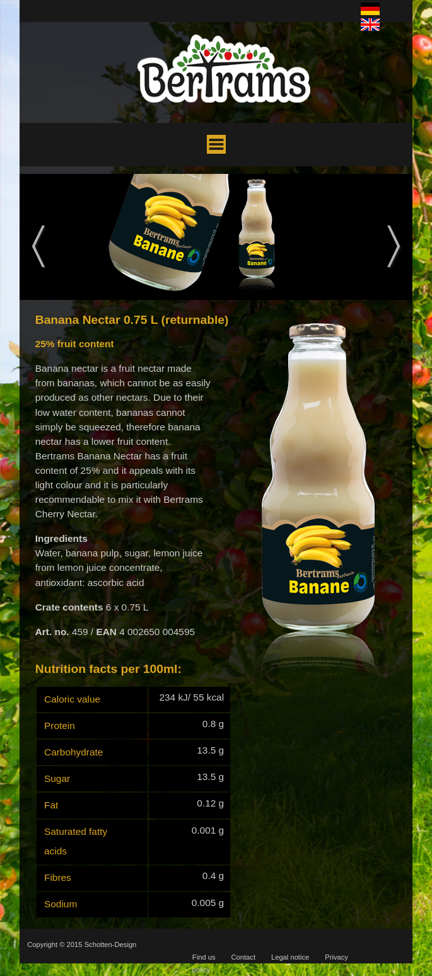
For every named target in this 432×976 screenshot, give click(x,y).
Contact (243, 957)
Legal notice (290, 957)
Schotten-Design (111, 944)
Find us (204, 957)
